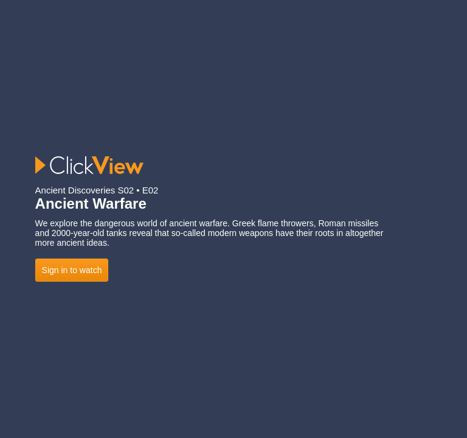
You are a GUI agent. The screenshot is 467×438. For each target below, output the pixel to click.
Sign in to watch (72, 270)
